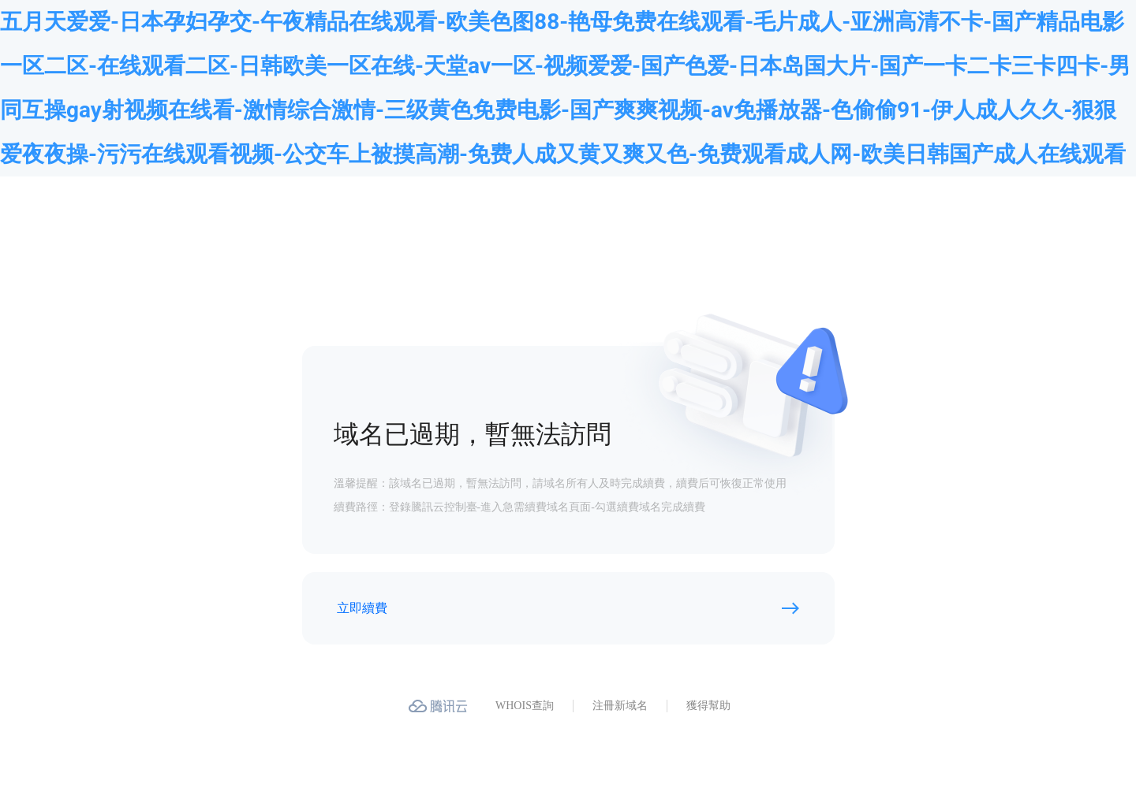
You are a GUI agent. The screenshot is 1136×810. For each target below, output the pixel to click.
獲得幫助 (708, 706)
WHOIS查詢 (524, 706)
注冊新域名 (620, 706)
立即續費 (362, 608)
